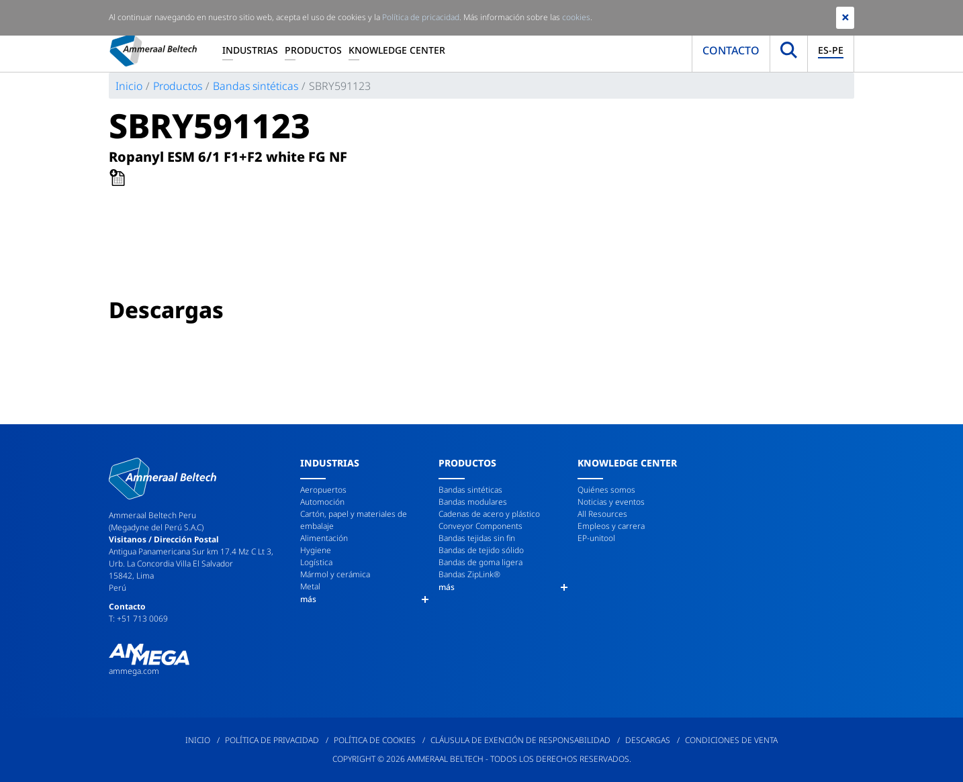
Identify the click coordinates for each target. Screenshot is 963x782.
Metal (310, 586)
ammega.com (134, 671)
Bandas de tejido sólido (481, 550)
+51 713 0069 (142, 618)
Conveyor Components (480, 526)
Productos (313, 50)
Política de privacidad (272, 740)
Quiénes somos (606, 489)
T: (113, 618)
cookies (576, 17)
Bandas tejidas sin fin (477, 538)
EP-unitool (596, 538)
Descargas (647, 740)
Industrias (250, 50)
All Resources (602, 514)
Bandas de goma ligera (480, 562)
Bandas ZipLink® (469, 574)
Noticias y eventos (611, 501)
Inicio (129, 86)
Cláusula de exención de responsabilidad (520, 740)
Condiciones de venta (731, 740)
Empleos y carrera (611, 526)
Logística (316, 562)
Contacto (731, 50)
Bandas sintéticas (255, 86)
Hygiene (315, 550)
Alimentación (324, 538)
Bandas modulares (473, 501)
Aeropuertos (323, 489)
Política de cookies (375, 740)
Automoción (322, 501)
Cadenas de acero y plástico (489, 514)
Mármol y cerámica (335, 574)
